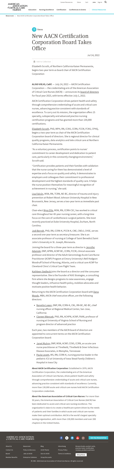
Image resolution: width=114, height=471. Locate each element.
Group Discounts (46, 457)
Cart (86, 2)
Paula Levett (42, 354)
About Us (9, 446)
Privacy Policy (62, 450)
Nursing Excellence (46, 9)
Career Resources (66, 2)
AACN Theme (45, 450)
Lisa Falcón (37, 193)
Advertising (62, 446)
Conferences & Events (77, 9)
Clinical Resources (99, 9)
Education (32, 9)
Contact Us (9, 450)
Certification (61, 9)
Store (79, 2)
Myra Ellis (48, 210)
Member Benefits (11, 457)
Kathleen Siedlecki (41, 271)
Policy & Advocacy (29, 450)
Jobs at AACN (27, 454)
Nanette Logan (44, 305)
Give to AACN (45, 454)
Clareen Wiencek (45, 316)
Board (8, 454)
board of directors (89, 91)
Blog (42, 446)
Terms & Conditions (64, 454)
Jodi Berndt (38, 230)
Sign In (100, 2)
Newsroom (10, 16)
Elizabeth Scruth (40, 128)
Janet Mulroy (43, 343)
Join (94, 2)
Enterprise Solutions (30, 457)
